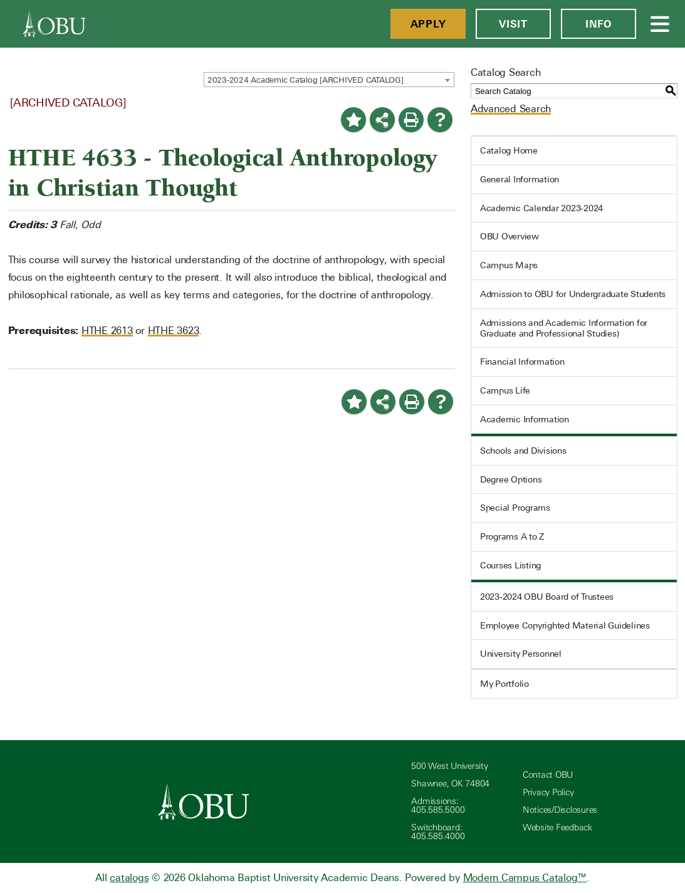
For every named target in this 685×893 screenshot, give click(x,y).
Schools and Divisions (523, 451)
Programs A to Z (512, 536)
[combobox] (329, 79)
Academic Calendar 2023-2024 (541, 208)
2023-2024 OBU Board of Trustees (547, 597)
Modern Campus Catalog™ (525, 878)
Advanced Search (511, 109)
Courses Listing (510, 565)
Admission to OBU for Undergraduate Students (573, 294)
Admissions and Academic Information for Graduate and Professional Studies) (563, 328)
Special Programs (515, 508)
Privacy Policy (548, 792)
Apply (428, 24)
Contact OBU (548, 775)
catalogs (129, 878)
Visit (513, 24)
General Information (519, 179)
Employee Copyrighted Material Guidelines (565, 625)
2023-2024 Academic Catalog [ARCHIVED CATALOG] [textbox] (305, 80)
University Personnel (521, 654)
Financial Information (522, 362)
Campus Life (505, 390)
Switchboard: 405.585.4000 (437, 832)
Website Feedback (557, 827)
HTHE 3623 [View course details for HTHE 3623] (173, 331)
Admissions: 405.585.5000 (437, 805)
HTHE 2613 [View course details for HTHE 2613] (107, 331)
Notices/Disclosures (560, 810)
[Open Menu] (660, 24)
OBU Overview (509, 236)
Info (598, 24)
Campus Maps (509, 265)
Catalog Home (509, 150)
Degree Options (511, 479)
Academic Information (524, 419)
